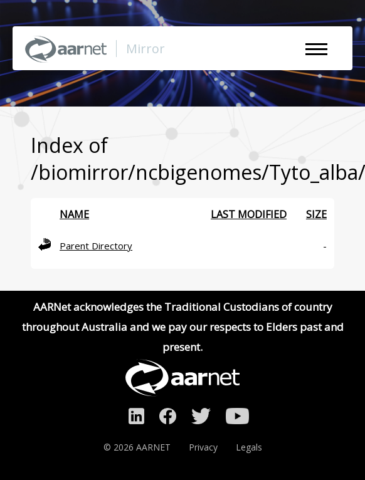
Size (316, 214)
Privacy (203, 447)
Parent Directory (96, 245)
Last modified (249, 214)
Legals (249, 447)
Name (74, 214)
